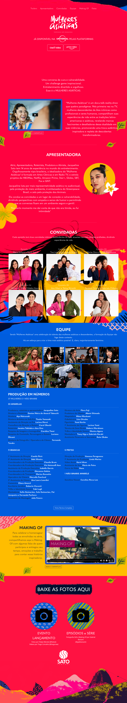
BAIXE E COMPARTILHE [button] (35, 133)
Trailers (34, 9)
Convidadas (61, 9)
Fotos (94, 9)
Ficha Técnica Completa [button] (63, 508)
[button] (55, 47)
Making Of (84, 9)
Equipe (73, 9)
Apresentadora (46, 9)
